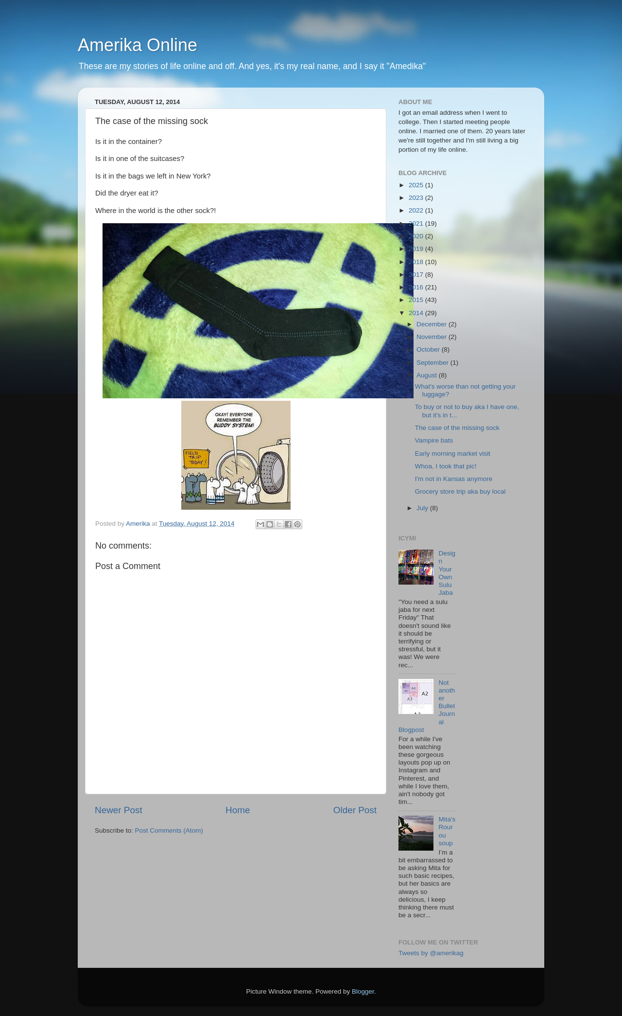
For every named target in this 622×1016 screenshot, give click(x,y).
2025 (417, 185)
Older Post (355, 810)
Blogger (363, 991)
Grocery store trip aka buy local (460, 491)
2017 (417, 274)
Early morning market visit (452, 453)
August (427, 375)
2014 (417, 313)
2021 (417, 223)
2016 (417, 287)
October (429, 349)
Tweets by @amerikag (431, 953)
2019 (417, 248)
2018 (417, 262)
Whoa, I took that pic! (446, 466)
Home (237, 810)
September (433, 362)
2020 (417, 236)
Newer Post (118, 810)
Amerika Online (137, 45)
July (423, 508)
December (432, 324)
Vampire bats (434, 440)
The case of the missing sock (457, 427)
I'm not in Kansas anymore (453, 478)
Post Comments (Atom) (169, 830)
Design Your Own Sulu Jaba (446, 573)
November (432, 336)
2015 (417, 299)
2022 (417, 210)
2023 (417, 197)
